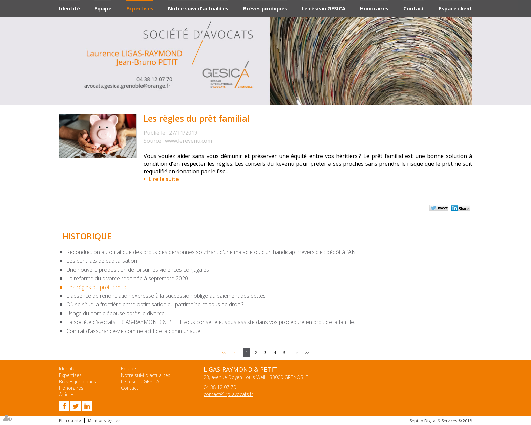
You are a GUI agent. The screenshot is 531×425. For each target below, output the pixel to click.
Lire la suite (164, 179)
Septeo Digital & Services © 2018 (441, 421)
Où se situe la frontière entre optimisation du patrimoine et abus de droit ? (154, 304)
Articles (67, 394)
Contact (413, 8)
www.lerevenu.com (188, 140)
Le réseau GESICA (323, 8)
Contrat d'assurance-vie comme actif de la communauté (133, 331)
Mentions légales (104, 420)
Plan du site (70, 420)
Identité (69, 8)
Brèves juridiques (265, 8)
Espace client (455, 8)
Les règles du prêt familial (96, 287)
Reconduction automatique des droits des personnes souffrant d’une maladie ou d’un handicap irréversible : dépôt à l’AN (211, 252)
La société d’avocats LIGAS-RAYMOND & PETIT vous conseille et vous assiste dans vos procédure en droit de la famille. (210, 322)
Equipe (102, 8)
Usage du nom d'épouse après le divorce (115, 313)
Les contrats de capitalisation (101, 260)
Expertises (139, 8)
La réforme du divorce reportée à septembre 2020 (127, 278)
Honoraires (374, 8)
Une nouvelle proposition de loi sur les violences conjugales (137, 269)
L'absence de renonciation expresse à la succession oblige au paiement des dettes (166, 295)
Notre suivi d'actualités (198, 8)
